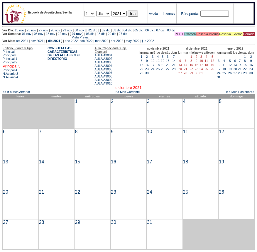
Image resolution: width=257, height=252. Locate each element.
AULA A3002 (103, 58)
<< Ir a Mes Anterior (16, 92)
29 (141, 73)
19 (162, 65)
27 (168, 69)
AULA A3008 (103, 76)
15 (141, 65)
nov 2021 (37, 41)
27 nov (43, 30)
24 (153, 69)
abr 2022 (117, 41)
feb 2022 (86, 41)
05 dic (138, 30)
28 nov (55, 30)
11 (158, 60)
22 (141, 69)
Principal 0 (10, 55)
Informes (169, 13)
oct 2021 (22, 41)
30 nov (79, 30)
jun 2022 (148, 41)
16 (147, 65)
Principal (9, 51)
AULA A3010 (103, 83)
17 (153, 65)
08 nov (38, 33)
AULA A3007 (103, 73)
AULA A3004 (103, 65)
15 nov (50, 33)
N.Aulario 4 (10, 77)
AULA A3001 (103, 55)
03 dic (117, 30)
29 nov (67, 30)
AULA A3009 (103, 80)
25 (158, 69)
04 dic (128, 30)
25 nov (19, 30)
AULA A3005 (103, 69)
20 (168, 65)
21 (174, 65)
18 (158, 65)
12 (162, 60)
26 (162, 69)
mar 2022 (101, 41)
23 (147, 69)
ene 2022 (71, 41)
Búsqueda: (190, 13)
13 (168, 60)
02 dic (106, 30)
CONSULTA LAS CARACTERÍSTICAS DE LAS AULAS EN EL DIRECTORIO (64, 53)
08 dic (171, 30)
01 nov (26, 33)
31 (219, 77)
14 (174, 60)
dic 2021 (54, 41)
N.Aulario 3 (11, 73)
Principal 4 (10, 70)
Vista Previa (45, 37)
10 (153, 60)
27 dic (123, 33)
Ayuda (153, 13)
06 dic (149, 30)
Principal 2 (10, 62)
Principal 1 (10, 58)
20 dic (112, 33)
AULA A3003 (103, 62)
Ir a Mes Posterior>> (240, 92)
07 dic (160, 30)
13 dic (101, 33)
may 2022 (133, 41)
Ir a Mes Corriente (127, 92)
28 (174, 69)
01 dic (92, 30)
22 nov (62, 33)
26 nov (31, 30)
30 (147, 73)
